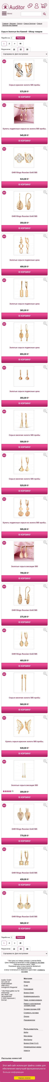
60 (27, 49)
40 (20, 44)
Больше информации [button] (13, 1072)
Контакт (4, 1000)
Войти (26, 1032)
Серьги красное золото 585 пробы (24, 85)
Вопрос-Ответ (29, 993)
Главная (5, 23)
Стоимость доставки (31, 1013)
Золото (19, 23)
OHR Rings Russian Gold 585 (24, 172)
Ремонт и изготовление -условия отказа (32, 1004)
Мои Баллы (28, 1040)
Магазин (13, 23)
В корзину (25, 97)
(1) (8, 791)
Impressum (11, 998)
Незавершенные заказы (32, 1047)
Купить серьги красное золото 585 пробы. (24, 741)
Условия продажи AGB (32, 1009)
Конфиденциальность (32, 996)
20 (21, 49)
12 (14, 49)
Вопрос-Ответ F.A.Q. (31, 1043)
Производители (29, 1020)
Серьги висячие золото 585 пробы (24, 435)
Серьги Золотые (30, 23)
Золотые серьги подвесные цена (25, 260)
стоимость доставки (37, 962)
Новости (27, 1051)
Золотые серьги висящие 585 (24, 566)
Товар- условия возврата (33, 1000)
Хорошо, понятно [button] (24, 1078)
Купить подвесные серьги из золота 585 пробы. (24, 129)
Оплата (26, 1016)
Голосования (28, 989)
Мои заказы (28, 1036)
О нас (26, 985)
